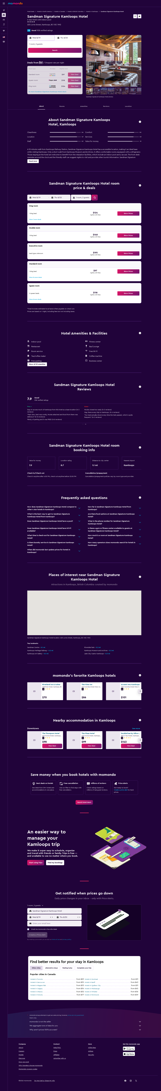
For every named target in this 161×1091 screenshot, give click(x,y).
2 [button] (44, 64)
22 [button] (77, 75)
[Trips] (4, 30)
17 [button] (50, 75)
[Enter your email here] (57, 923)
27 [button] (66, 80)
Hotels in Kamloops (92, 11)
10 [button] (50, 69)
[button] (3, 3)
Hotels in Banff (90, 982)
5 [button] (60, 64)
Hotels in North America (44, 11)
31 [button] (50, 85)
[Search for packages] (4, 24)
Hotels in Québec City (93, 985)
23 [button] (45, 80)
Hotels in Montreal (91, 979)
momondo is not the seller (85, 1021)
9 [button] (44, 69)
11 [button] (55, 69)
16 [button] (45, 75)
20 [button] (66, 75)
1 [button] (76, 59)
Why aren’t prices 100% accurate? (85, 1029)
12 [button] (61, 69)
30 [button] (45, 85)
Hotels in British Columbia (76, 11)
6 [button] (66, 64)
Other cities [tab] (36, 968)
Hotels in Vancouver (38, 982)
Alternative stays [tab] (51, 968)
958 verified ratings (45, 30)
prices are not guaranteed (76, 1015)
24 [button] (50, 80)
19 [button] (61, 75)
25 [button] (55, 80)
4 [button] (55, 64)
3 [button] (50, 64)
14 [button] (71, 69)
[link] (52, 746)
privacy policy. (67, 939)
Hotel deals (30, 11)
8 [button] (76, 64)
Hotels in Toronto (37, 979)
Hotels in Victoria (37, 995)
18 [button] (55, 75)
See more (136, 728)
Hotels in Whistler (91, 992)
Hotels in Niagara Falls (38, 985)
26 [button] (61, 80)
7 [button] (71, 64)
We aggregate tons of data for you (85, 1025)
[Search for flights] (4, 10)
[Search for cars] (4, 19)
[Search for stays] (4, 15)
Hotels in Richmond (92, 995)
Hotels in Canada (59, 11)
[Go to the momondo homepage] (15, 3)
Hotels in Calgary (37, 988)
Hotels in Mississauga (92, 988)
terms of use (56, 939)
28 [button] (71, 80)
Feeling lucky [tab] (67, 968)
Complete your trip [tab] (84, 968)
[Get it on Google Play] (129, 1049)
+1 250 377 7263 (33, 27)
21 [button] (71, 75)
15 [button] (77, 69)
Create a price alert (121, 790)
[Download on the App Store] (129, 1054)
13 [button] (66, 69)
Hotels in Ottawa (36, 992)
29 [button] (77, 80)
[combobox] (57, 911)
